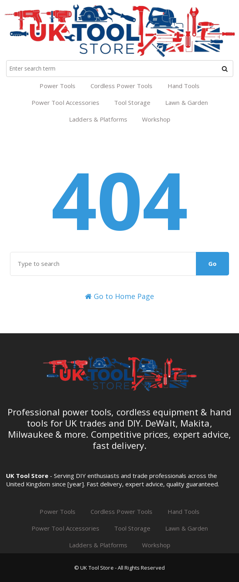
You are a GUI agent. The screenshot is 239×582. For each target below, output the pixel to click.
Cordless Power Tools (122, 86)
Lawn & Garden (186, 102)
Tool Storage (132, 102)
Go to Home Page (119, 296)
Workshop (156, 119)
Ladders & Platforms (98, 119)
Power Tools (57, 86)
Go (212, 263)
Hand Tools (184, 86)
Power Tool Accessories (65, 102)
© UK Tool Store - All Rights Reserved (119, 567)
